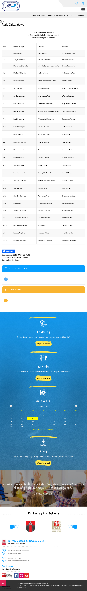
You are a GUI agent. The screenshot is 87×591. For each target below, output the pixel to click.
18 (33, 421)
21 (65, 421)
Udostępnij (8, 251)
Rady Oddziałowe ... (76, 15)
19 (43, 421)
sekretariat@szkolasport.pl (76, 3)
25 (33, 424)
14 (65, 418)
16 (11, 421)
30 (11, 427)
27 (54, 424)
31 (22, 427)
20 (54, 421)
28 (65, 424)
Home (43, 15)
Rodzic (49, 15)
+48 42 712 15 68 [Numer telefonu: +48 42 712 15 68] (14, 558)
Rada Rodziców (60, 15)
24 (22, 424)
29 (75, 424)
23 (11, 424)
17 (22, 421)
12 (43, 418)
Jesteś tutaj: (36, 15)
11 (33, 418)
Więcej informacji (6, 279)
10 (22, 418)
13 (54, 418)
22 (75, 421)
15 (75, 418)
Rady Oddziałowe (13, 24)
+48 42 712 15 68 (83, 3)
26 (43, 424)
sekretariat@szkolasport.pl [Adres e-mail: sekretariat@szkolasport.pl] (18, 560)
